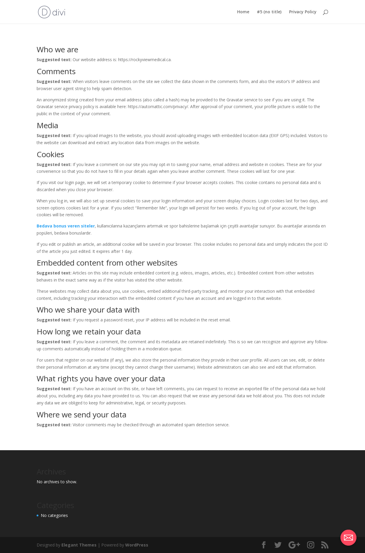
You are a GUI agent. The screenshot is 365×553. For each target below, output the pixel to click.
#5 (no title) (269, 12)
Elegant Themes (79, 545)
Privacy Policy (303, 12)
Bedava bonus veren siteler (66, 226)
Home (243, 12)
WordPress (136, 545)
